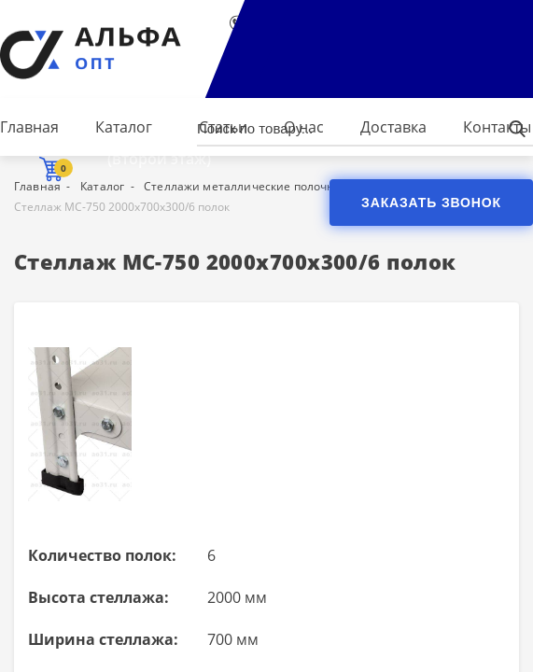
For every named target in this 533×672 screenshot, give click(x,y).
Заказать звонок (431, 202)
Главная (29, 127)
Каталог (123, 127)
